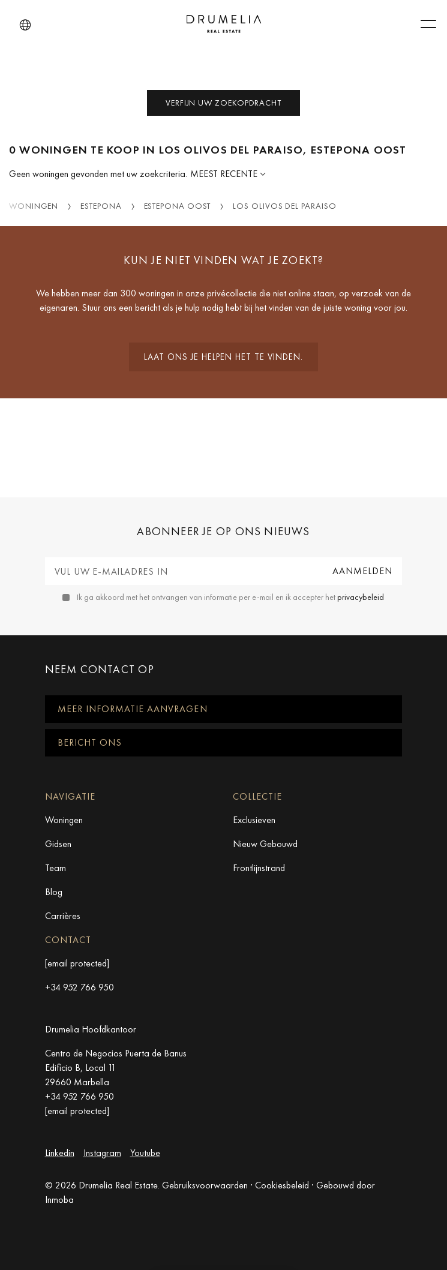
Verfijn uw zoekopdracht (223, 102)
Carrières (62, 915)
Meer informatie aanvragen (133, 708)
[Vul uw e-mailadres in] (184, 571)
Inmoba (59, 1199)
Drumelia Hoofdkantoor (90, 1029)
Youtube (145, 1152)
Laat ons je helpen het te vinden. (223, 357)
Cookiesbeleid (282, 1185)
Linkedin (59, 1152)
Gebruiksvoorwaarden (205, 1185)
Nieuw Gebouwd (265, 843)
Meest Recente (225, 173)
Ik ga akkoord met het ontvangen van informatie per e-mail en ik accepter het (230, 597)
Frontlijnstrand (259, 867)
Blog (53, 891)
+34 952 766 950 (79, 987)
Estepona (100, 205)
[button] (25, 25)
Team (55, 867)
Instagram (102, 1152)
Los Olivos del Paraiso (284, 205)
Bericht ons (90, 742)
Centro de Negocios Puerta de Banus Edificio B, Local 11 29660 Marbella (116, 1067)
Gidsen (58, 843)
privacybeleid (360, 597)
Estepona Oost (177, 205)
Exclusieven (254, 819)
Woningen (33, 205)
